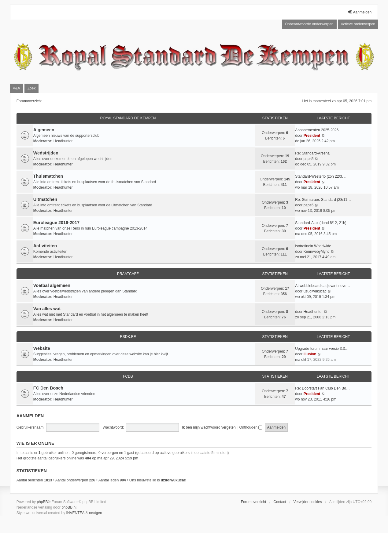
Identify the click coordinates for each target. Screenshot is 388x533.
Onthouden (250, 427)
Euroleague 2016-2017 (56, 222)
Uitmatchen (45, 199)
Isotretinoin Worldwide (313, 246)
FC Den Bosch (48, 388)
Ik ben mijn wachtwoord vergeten (208, 427)
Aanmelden (30, 415)
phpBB (42, 502)
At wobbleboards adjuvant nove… (322, 286)
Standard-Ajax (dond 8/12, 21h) (320, 223)
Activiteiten (45, 245)
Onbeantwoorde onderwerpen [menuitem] (309, 24)
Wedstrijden (45, 152)
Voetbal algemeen (51, 285)
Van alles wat (47, 308)
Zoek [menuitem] (32, 88)
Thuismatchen (48, 176)
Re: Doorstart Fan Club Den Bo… (322, 388)
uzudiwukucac (315, 291)
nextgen (95, 513)
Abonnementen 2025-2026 (316, 130)
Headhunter (63, 141)
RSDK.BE (128, 337)
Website (41, 348)
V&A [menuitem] (16, 88)
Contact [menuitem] (279, 502)
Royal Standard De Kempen (128, 118)
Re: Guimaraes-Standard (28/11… (323, 200)
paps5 (309, 159)
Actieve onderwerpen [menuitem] (358, 24)
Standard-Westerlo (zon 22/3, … (321, 176)
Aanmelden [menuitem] (360, 12)
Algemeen (43, 129)
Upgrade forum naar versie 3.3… (322, 348)
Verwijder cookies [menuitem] (308, 502)
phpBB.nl (68, 507)
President (312, 135)
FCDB (128, 376)
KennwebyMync (317, 251)
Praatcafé (128, 274)
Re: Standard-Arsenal (312, 153)
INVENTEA (75, 513)
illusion (310, 354)
